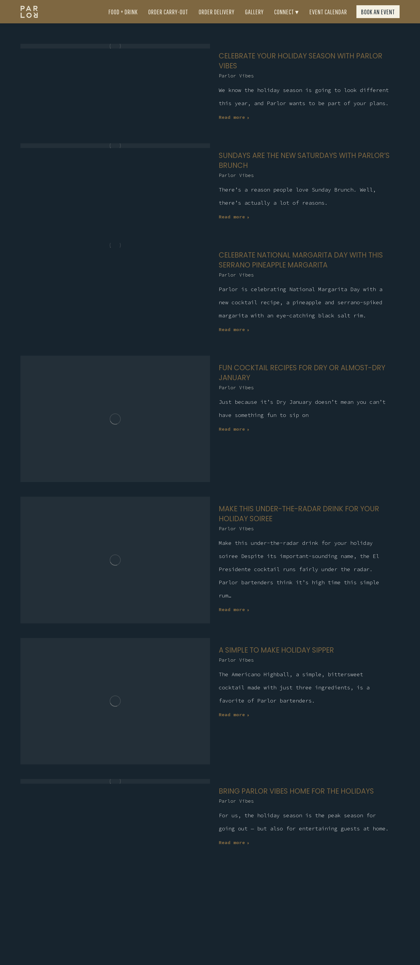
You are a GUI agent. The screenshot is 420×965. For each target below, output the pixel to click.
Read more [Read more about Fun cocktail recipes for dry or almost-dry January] (234, 439)
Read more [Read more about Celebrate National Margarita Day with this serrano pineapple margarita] (234, 340)
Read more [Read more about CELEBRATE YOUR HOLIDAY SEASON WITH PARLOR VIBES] (234, 128)
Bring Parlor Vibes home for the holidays (296, 801)
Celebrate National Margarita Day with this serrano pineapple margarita (301, 270)
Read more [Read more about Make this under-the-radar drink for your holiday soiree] (234, 620)
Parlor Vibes (236, 86)
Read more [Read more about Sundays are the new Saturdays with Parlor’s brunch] (234, 227)
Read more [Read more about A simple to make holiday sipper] (234, 725)
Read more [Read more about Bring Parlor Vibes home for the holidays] (234, 853)
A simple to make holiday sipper (276, 660)
